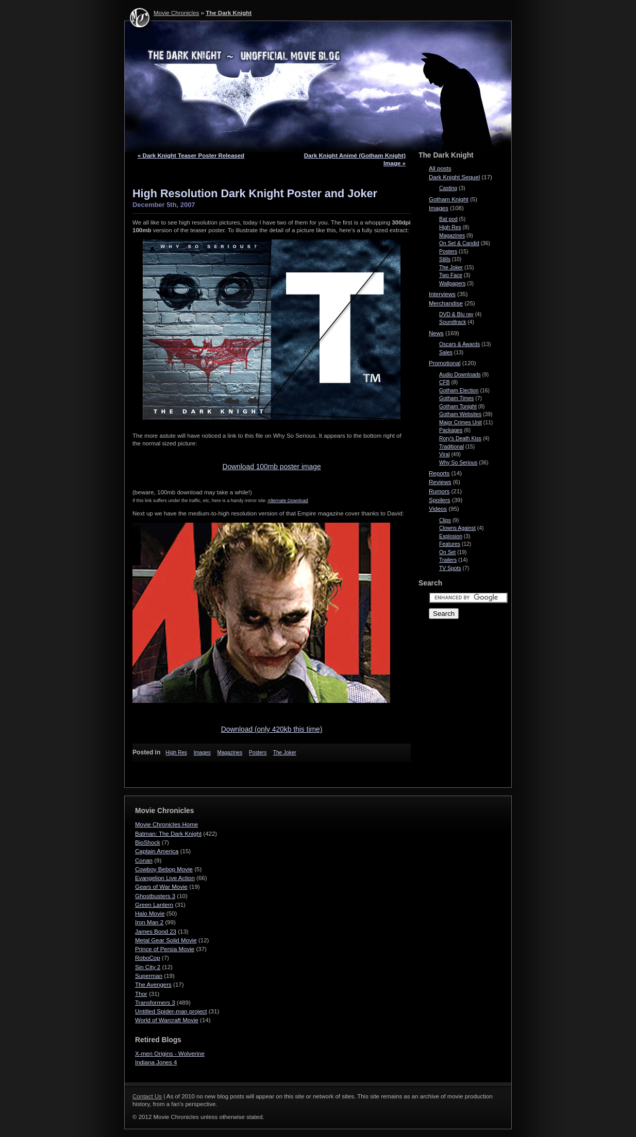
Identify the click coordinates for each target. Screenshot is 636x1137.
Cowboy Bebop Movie (164, 869)
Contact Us (147, 1096)
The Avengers (153, 984)
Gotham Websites (460, 414)
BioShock (147, 842)
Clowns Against (457, 528)
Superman (148, 976)
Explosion (450, 536)
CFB (444, 382)
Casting (448, 188)
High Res (176, 752)
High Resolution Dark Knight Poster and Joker (254, 193)
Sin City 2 (147, 967)
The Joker (284, 752)
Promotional (444, 363)
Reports (439, 473)
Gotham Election (459, 390)
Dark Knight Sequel (454, 177)
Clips (445, 520)
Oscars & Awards (459, 344)
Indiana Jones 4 (156, 1062)
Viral (444, 454)
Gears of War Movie (161, 887)
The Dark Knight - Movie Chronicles (318, 86)
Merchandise (446, 303)
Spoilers (439, 500)
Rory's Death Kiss (460, 438)
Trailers (448, 560)
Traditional (451, 447)
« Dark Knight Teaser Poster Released (191, 155)
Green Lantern (154, 905)
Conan (144, 860)
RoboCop (147, 958)
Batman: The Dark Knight (168, 834)
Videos (438, 509)
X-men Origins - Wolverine (170, 1053)
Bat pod (448, 219)
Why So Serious (458, 463)
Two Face (450, 275)
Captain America (157, 851)
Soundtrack (452, 322)
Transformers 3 (155, 1003)
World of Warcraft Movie (166, 1020)
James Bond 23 (155, 931)
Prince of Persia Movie (164, 949)
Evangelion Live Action (165, 878)
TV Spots (450, 568)
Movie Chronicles (176, 13)
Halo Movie (150, 913)
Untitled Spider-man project (171, 1011)
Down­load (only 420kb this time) (272, 729)
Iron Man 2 (149, 922)
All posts (440, 168)
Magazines (230, 752)
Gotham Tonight (458, 406)
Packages (451, 430)
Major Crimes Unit (460, 422)
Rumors (439, 491)
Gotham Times (456, 398)
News (436, 333)
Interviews (442, 294)
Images (202, 752)
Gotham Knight (448, 199)
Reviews (440, 482)
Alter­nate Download (287, 500)
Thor (141, 994)
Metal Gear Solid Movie (166, 940)
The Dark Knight (229, 13)
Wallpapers (452, 283)
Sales (446, 352)
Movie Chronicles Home (166, 824)
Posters (257, 752)
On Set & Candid (459, 243)
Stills (444, 259)
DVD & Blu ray (456, 314)
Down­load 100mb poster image (271, 466)
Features (449, 544)
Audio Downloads (460, 374)
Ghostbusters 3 (155, 896)
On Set (447, 552)
